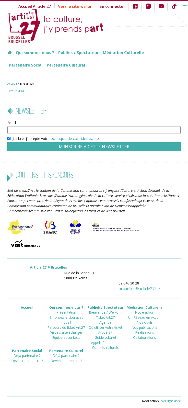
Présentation (66, 309)
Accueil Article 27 (46, 6)
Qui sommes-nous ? (35, 52)
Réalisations (144, 326)
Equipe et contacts (66, 326)
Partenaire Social (26, 65)
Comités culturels (105, 340)
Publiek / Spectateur (78, 52)
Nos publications (144, 322)
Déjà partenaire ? (27, 352)
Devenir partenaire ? (27, 356)
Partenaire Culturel (66, 65)
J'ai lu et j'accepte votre (52, 137)
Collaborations (144, 331)
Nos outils (145, 318)
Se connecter (117, 6)
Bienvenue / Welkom (105, 309)
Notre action (144, 309)
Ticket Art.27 (105, 313)
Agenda (105, 318)
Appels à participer (105, 335)
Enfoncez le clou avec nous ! (66, 313)
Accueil (11, 83)
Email (11, 122)
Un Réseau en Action (144, 313)
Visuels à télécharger (66, 322)
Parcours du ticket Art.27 (66, 318)
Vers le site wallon (83, 6)
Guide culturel (105, 331)
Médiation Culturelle (123, 52)
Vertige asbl (172, 397)
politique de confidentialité (71, 137)
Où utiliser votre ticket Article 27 (105, 324)
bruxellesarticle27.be (142, 286)
